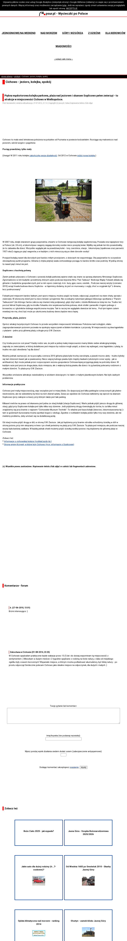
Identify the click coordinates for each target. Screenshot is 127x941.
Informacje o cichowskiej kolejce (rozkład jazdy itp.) (28, 441)
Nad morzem (49, 33)
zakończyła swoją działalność (43, 155)
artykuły (17, 77)
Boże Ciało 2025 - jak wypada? (39, 831)
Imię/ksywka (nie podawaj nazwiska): (63, 735)
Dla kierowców (115, 33)
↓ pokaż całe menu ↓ (63, 59)
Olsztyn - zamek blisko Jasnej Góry (88, 928)
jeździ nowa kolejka (86, 155)
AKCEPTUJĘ (71, 8)
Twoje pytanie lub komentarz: (63, 706)
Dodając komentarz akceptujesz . (59, 767)
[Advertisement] (64, 130)
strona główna (6, 77)
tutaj (64, 5)
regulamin (74, 767)
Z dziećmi (94, 33)
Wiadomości (63, 46)
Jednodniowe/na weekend (19, 33)
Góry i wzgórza (72, 33)
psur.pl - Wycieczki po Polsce (63, 13)
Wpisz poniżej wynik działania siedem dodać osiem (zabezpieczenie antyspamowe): (63, 751)
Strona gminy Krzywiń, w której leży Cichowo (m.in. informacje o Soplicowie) (39, 444)
